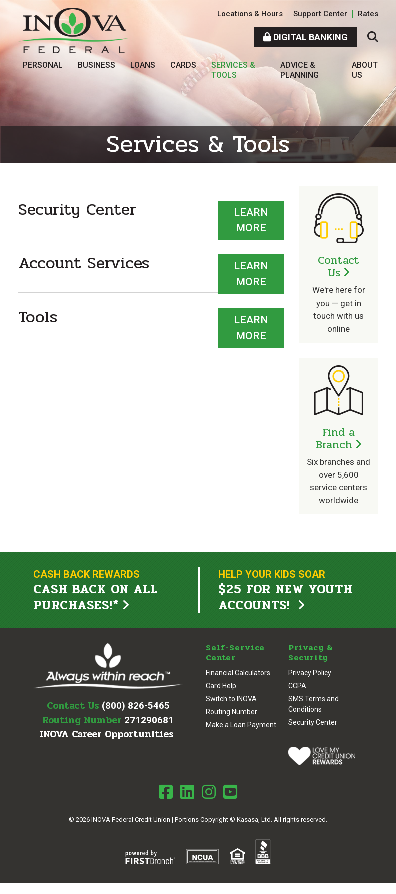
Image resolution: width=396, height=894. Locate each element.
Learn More (251, 220)
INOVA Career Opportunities (107, 734)
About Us (365, 69)
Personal (43, 65)
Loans (142, 65)
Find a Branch (335, 438)
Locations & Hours (250, 13)
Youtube (230, 792)
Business (96, 65)
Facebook (166, 792)
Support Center (320, 13)
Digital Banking (305, 37)
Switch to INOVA (231, 699)
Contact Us (338, 266)
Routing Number (231, 712)
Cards (183, 65)
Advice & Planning (299, 69)
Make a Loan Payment (241, 725)
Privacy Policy (309, 673)
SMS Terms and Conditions (313, 704)
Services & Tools (233, 69)
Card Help (221, 686)
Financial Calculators (238, 673)
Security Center (312, 722)
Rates (368, 13)
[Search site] (372, 37)
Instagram (209, 792)
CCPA (297, 686)
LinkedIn (187, 792)
